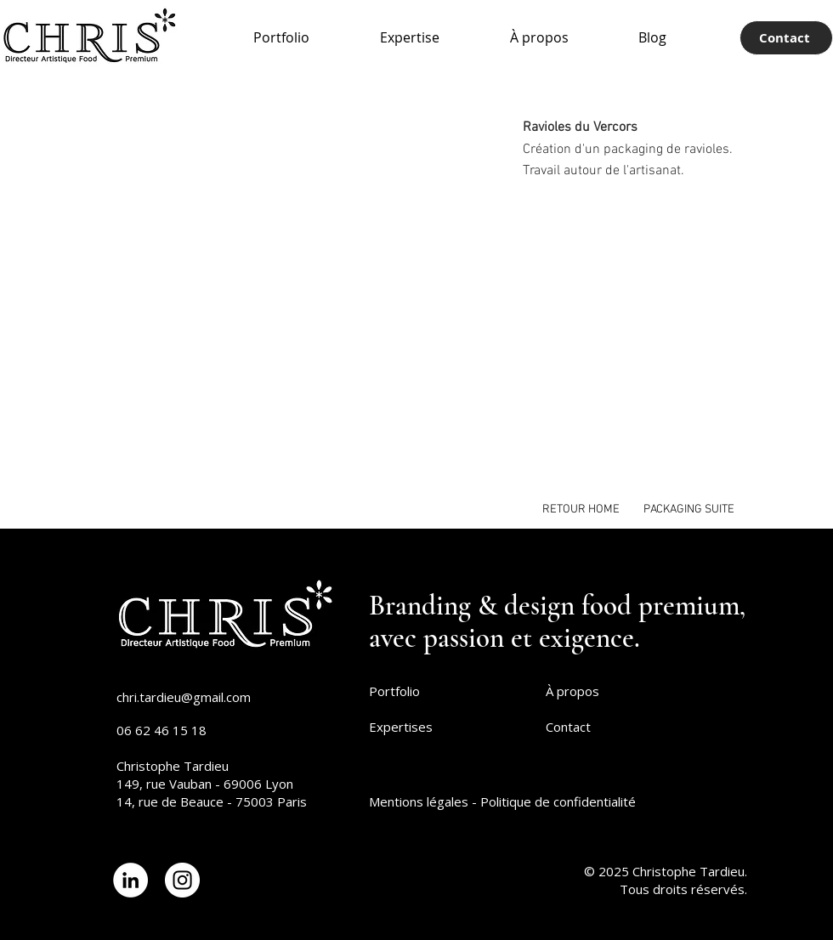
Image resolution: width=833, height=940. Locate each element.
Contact (568, 726)
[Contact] (786, 37)
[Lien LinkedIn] (130, 880)
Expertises (401, 726)
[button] (280, 289)
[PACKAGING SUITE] (689, 509)
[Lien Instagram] (182, 880)
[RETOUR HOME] (581, 509)
